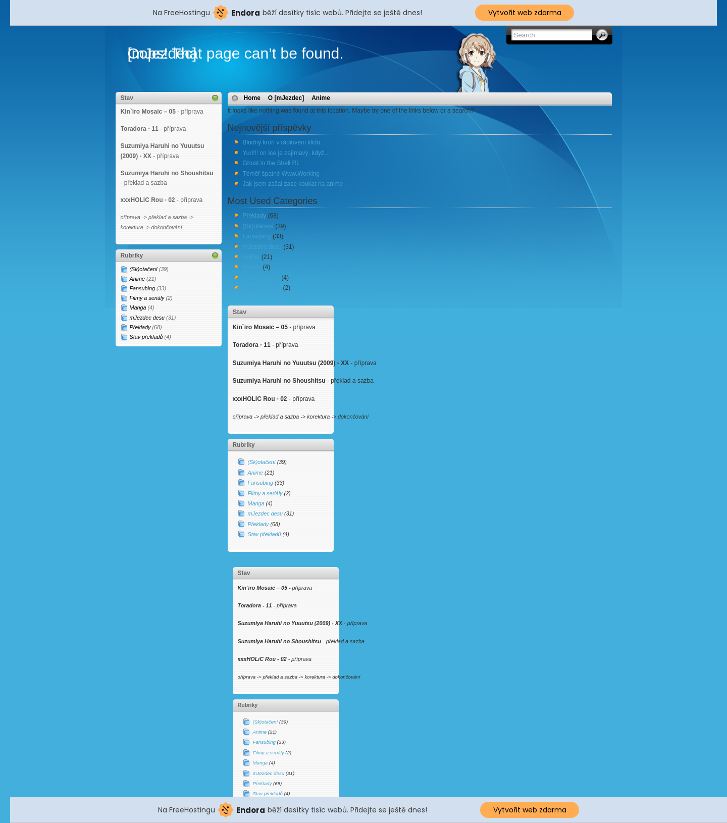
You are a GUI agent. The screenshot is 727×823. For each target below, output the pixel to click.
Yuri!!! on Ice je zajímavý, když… (286, 153)
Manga (138, 307)
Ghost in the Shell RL (271, 163)
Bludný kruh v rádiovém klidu (281, 142)
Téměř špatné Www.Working (281, 173)
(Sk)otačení (144, 269)
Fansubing (142, 288)
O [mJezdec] (286, 97)
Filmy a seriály (147, 298)
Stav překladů (146, 337)
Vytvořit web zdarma (524, 13)
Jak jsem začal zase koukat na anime (293, 183)
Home (252, 97)
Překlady (140, 327)
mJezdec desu (147, 318)
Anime (137, 279)
